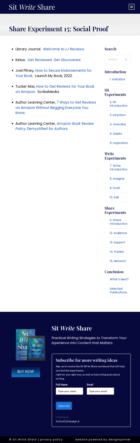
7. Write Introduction (118, 167)
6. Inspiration (119, 143)
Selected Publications (118, 290)
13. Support (117, 242)
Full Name (61, 384)
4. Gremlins (118, 124)
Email (90, 384)
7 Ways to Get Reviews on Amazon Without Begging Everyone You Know (55, 107)
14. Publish (117, 252)
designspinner (119, 439)
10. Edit (114, 197)
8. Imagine (117, 179)
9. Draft (115, 188)
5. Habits (116, 134)
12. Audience (118, 233)
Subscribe (63, 405)
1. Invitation (117, 79)
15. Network (118, 261)
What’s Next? (119, 279)
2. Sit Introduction (118, 104)
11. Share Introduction (118, 222)
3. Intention (118, 115)
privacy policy (51, 439)
